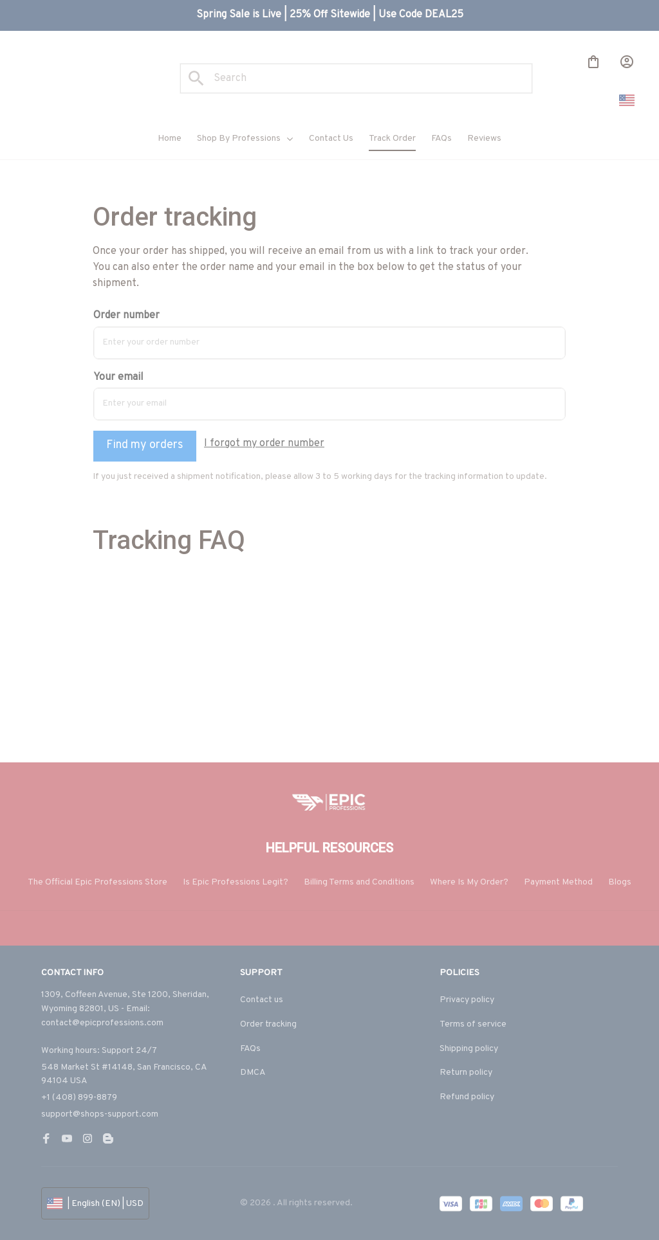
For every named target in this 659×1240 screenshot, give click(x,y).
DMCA (253, 1073)
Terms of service (473, 1024)
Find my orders (144, 445)
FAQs (250, 1048)
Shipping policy (469, 1048)
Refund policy (467, 1097)
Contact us (261, 1000)
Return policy (466, 1073)
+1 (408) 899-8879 (79, 1097)
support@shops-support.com (99, 1114)
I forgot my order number (264, 443)
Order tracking (268, 1024)
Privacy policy (467, 1000)
